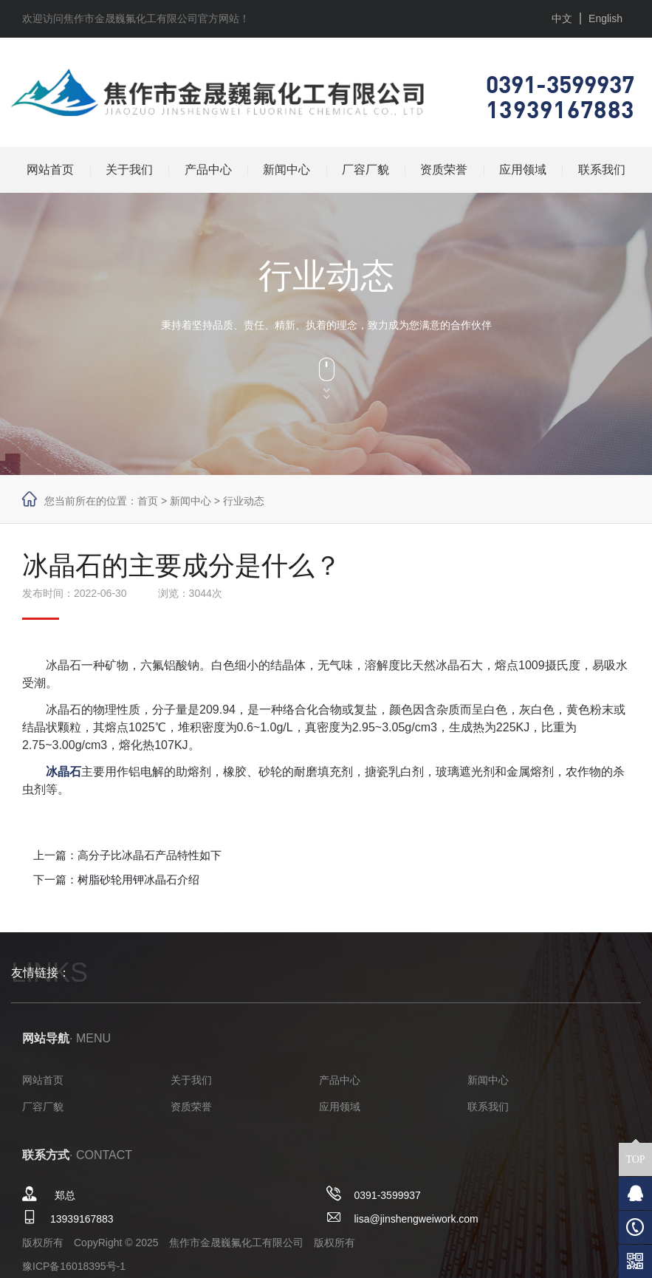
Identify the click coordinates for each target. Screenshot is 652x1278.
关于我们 (129, 169)
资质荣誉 (443, 169)
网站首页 (50, 169)
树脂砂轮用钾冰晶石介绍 (138, 879)
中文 (562, 18)
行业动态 (243, 501)
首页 (147, 501)
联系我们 (601, 169)
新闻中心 (286, 169)
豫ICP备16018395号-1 (74, 1266)
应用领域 (522, 169)
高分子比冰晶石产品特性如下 (150, 855)
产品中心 (208, 169)
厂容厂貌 (365, 169)
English (605, 18)
